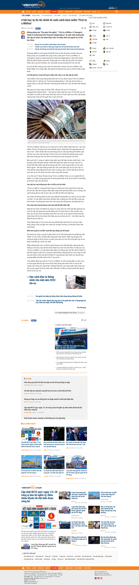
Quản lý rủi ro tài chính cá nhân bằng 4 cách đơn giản (50, 44)
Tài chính (26, 15)
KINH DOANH (87, 11)
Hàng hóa (26, 393)
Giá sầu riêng (38, 559)
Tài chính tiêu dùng (85, 15)
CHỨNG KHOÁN (68, 11)
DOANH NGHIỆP (78, 11)
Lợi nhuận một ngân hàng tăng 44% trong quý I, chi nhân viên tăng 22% (70, 347)
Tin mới (28, 379)
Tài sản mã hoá (47, 15)
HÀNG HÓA (40, 11)
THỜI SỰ (28, 11)
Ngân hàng (36, 15)
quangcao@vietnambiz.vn (105, 575)
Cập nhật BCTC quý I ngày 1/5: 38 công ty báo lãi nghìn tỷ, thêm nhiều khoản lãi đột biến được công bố (53, 409)
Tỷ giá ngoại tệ (39, 556)
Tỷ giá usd (47, 556)
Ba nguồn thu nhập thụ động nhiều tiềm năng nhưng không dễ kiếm (59, 296)
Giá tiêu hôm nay (86, 556)
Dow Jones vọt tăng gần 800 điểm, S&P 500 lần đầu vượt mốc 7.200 (76, 443)
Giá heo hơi (70, 556)
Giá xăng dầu (108, 556)
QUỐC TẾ (47, 11)
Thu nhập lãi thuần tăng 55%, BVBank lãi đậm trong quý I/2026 (71, 363)
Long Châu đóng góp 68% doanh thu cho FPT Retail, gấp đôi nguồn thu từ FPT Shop (76, 473)
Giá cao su (60, 559)
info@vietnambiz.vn (33, 581)
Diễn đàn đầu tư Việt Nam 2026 (85, 559)
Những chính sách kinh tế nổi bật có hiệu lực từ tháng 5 (79, 539)
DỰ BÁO (34, 11)
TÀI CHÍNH (54, 11)
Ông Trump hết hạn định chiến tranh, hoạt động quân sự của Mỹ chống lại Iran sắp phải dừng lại (54, 444)
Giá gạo (54, 559)
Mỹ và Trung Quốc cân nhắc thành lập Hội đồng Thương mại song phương (108, 510)
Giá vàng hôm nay (29, 556)
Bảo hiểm (57, 15)
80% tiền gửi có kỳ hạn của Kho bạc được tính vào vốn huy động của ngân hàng (71, 358)
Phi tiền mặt (73, 15)
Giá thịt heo (47, 559)
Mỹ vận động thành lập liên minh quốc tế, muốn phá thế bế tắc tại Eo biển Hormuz (109, 540)
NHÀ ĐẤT (60, 11)
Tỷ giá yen (55, 556)
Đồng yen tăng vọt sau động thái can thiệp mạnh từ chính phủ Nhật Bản (48, 399)
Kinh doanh (27, 385)
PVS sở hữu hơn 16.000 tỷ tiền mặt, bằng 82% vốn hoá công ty (31, 472)
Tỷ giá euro (62, 556)
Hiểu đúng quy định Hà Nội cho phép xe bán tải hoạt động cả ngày (47, 382)
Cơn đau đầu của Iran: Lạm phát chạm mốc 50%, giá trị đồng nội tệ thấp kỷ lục (108, 525)
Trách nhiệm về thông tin (30, 583)
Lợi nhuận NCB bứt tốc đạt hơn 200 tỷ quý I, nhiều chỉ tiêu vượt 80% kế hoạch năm (71, 368)
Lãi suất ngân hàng (98, 556)
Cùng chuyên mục (64, 325)
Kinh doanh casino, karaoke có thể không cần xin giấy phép (44, 418)
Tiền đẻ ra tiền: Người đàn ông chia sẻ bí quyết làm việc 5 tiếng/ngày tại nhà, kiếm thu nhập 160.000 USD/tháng (61, 302)
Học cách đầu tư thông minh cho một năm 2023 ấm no (42, 280)
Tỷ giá (64, 15)
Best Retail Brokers (70, 559)
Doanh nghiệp (28, 412)
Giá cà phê (78, 556)
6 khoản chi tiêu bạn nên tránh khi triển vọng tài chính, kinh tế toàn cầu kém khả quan (59, 49)
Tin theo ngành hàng (98, 18)
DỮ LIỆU (94, 11)
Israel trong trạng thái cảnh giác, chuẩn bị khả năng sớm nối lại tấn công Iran (79, 495)
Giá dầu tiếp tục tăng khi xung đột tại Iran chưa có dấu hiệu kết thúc (47, 391)
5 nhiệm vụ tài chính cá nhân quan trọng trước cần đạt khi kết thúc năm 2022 (57, 47)
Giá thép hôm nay (28, 559)
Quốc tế (26, 402)
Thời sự (73, 544)
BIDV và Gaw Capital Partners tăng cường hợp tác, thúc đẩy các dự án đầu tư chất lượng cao (71, 353)
